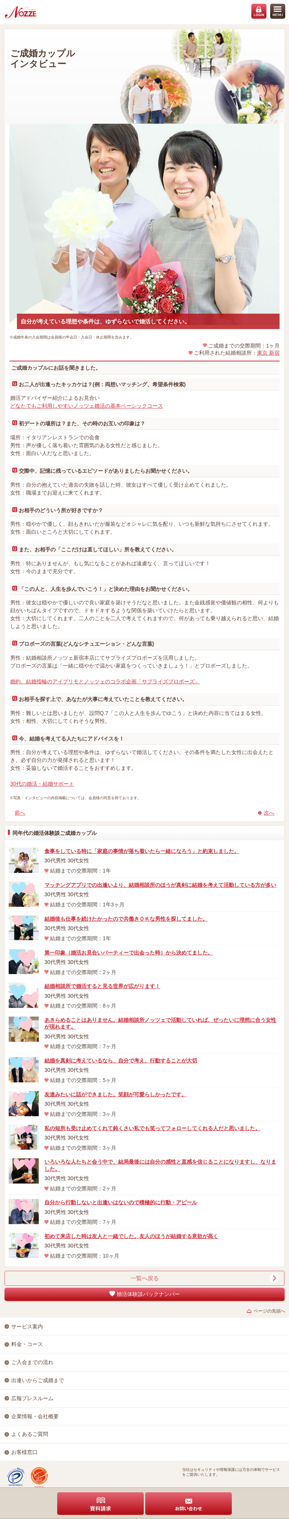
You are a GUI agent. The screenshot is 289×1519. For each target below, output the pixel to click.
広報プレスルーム (32, 1398)
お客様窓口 (24, 1452)
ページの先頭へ (269, 1311)
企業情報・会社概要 (35, 1416)
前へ (20, 813)
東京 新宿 (268, 353)
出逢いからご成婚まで (37, 1380)
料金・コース (27, 1344)
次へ (269, 813)
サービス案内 (27, 1326)
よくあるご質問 (29, 1434)
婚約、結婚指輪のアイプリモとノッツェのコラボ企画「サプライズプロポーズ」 (105, 681)
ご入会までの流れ (32, 1362)
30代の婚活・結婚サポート (42, 784)
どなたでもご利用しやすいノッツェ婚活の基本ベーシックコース (86, 406)
